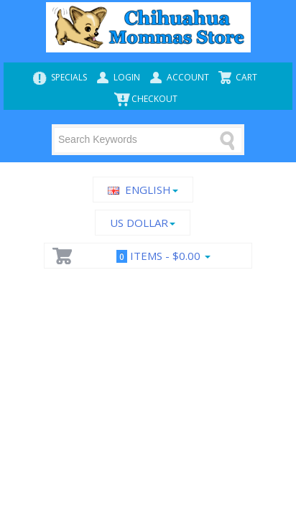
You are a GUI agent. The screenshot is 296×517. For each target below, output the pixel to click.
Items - (161, 255)
